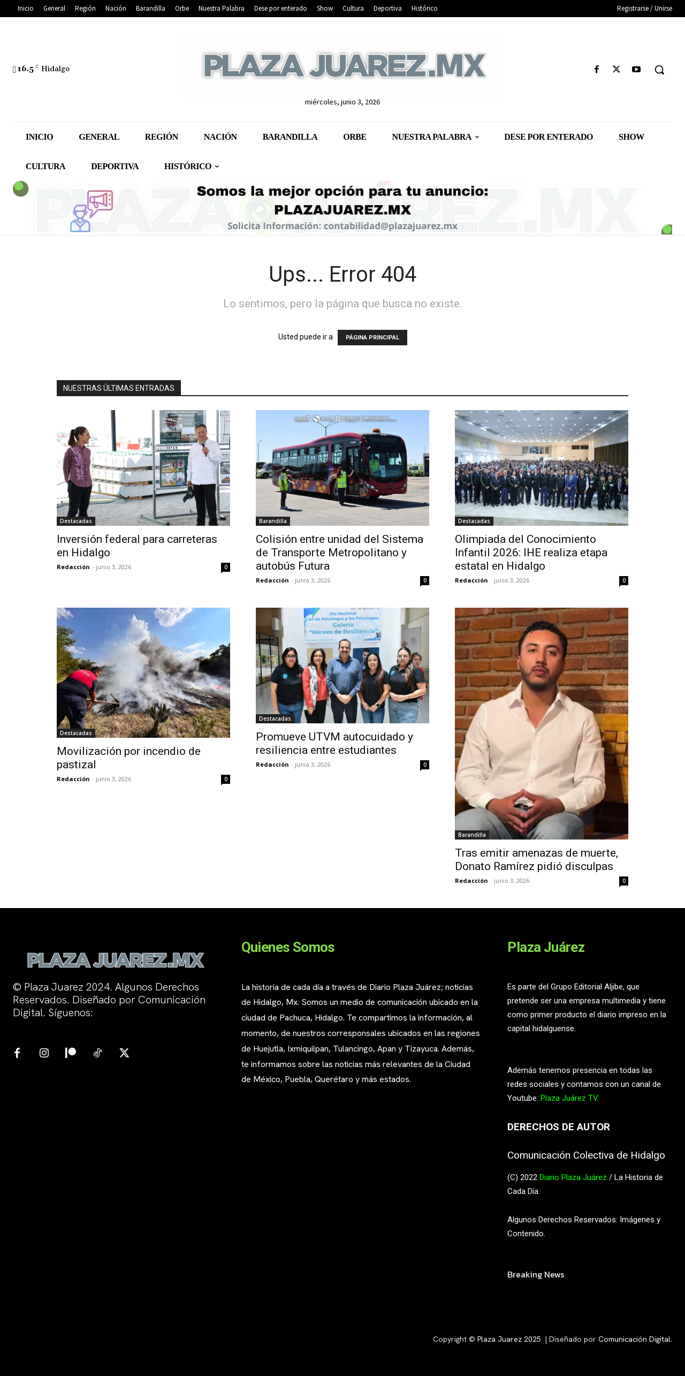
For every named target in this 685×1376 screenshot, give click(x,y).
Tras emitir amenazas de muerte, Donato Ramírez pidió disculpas (536, 859)
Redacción (73, 567)
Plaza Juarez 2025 (509, 1339)
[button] (659, 69)
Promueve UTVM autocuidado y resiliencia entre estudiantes (334, 743)
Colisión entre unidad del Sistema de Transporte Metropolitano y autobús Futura (339, 552)
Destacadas (76, 521)
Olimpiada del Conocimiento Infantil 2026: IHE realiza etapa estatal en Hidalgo (531, 552)
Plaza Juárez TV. (570, 1098)
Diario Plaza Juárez (573, 1177)
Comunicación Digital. (635, 1339)
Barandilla (273, 521)
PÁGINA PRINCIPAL (372, 337)
